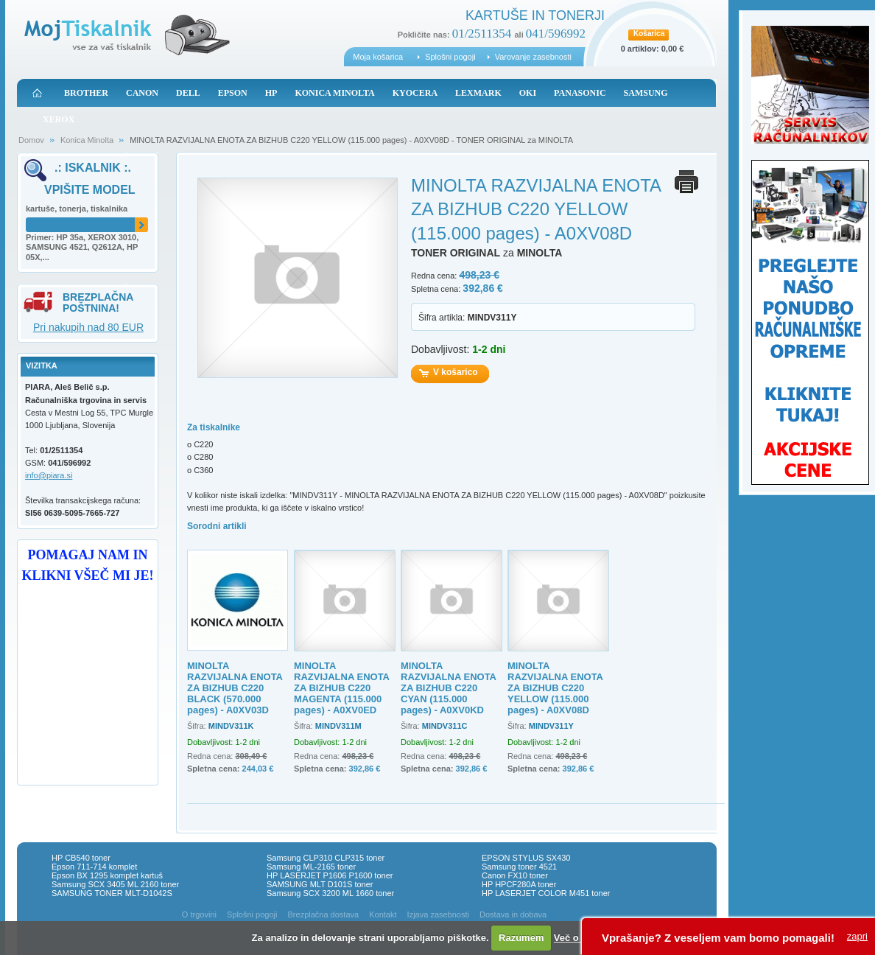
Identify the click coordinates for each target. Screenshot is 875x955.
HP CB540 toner (81, 857)
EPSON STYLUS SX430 (526, 857)
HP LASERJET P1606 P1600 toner (330, 875)
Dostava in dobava (513, 914)
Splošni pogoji (450, 56)
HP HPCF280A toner (519, 884)
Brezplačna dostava (323, 914)
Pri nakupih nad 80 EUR (88, 327)
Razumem (521, 937)
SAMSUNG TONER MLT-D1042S (112, 893)
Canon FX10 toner (515, 875)
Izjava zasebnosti (438, 914)
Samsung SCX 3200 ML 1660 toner (330, 893)
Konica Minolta (86, 140)
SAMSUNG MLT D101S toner (320, 884)
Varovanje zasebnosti (533, 56)
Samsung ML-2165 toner (311, 866)
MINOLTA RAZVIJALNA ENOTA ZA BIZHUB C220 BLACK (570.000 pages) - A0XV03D (235, 688)
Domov (31, 140)
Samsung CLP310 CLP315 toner (325, 857)
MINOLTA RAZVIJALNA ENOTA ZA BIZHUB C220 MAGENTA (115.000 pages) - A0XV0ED (342, 688)
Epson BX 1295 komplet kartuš (107, 875)
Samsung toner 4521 (519, 866)
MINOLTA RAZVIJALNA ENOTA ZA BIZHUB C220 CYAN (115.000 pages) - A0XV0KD (448, 688)
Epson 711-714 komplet (94, 866)
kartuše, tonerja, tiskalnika (76, 208)
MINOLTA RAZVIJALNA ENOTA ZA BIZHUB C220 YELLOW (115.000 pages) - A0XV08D (555, 688)
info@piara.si (48, 475)
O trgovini (199, 914)
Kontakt (382, 914)
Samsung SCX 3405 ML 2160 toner (115, 884)
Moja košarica (378, 56)
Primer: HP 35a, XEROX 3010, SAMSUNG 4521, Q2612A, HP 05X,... (82, 247)
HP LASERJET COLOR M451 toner (546, 893)
